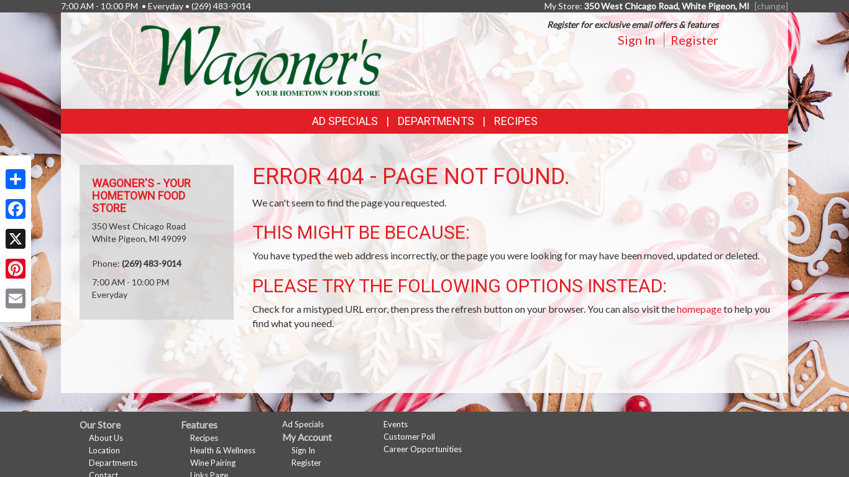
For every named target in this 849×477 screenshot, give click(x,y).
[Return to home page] (261, 59)
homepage (699, 309)
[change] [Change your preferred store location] (771, 6)
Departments (113, 463)
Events (395, 424)
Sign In (636, 39)
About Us (106, 438)
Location (104, 450)
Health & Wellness (222, 450)
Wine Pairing (213, 463)
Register (694, 39)
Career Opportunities (422, 449)
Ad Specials (345, 120)
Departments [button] (436, 120)
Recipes (516, 120)
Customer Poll (409, 437)
